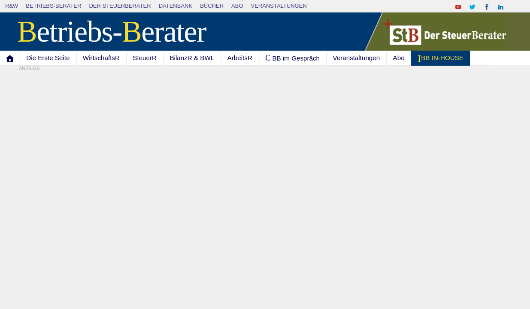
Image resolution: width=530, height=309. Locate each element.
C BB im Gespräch (292, 58)
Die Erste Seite (48, 57)
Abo (237, 6)
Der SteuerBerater (120, 6)
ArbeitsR (239, 57)
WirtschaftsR (101, 57)
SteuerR (145, 57)
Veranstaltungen (279, 6)
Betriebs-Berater (53, 6)
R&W (11, 6)
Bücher (212, 6)
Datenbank (176, 6)
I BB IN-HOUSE (440, 58)
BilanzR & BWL (192, 57)
